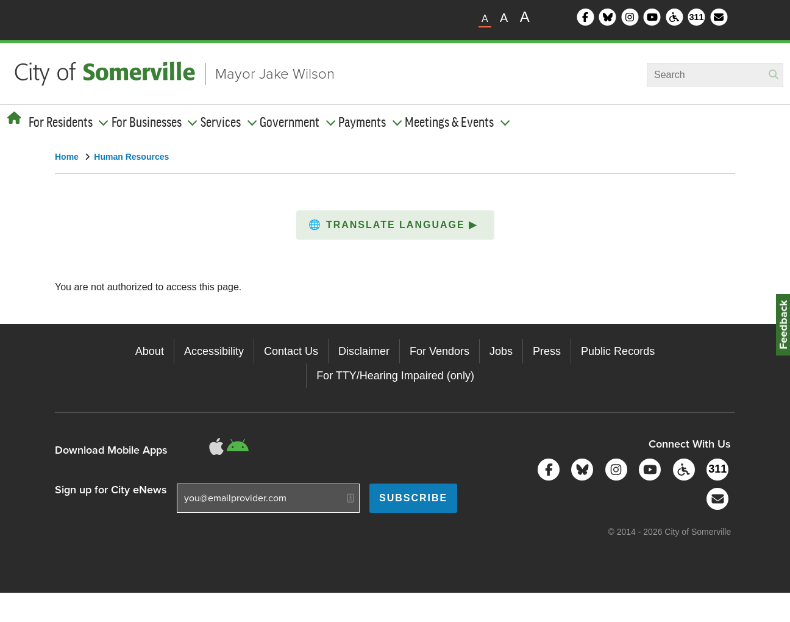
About (149, 351)
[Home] (14, 118)
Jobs (501, 351)
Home (67, 157)
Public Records (618, 351)
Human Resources (131, 157)
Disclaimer (364, 351)
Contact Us (291, 351)
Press (547, 351)
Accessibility (214, 351)
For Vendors (439, 351)
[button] (395, 225)
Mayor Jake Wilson (275, 74)
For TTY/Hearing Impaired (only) (395, 376)
